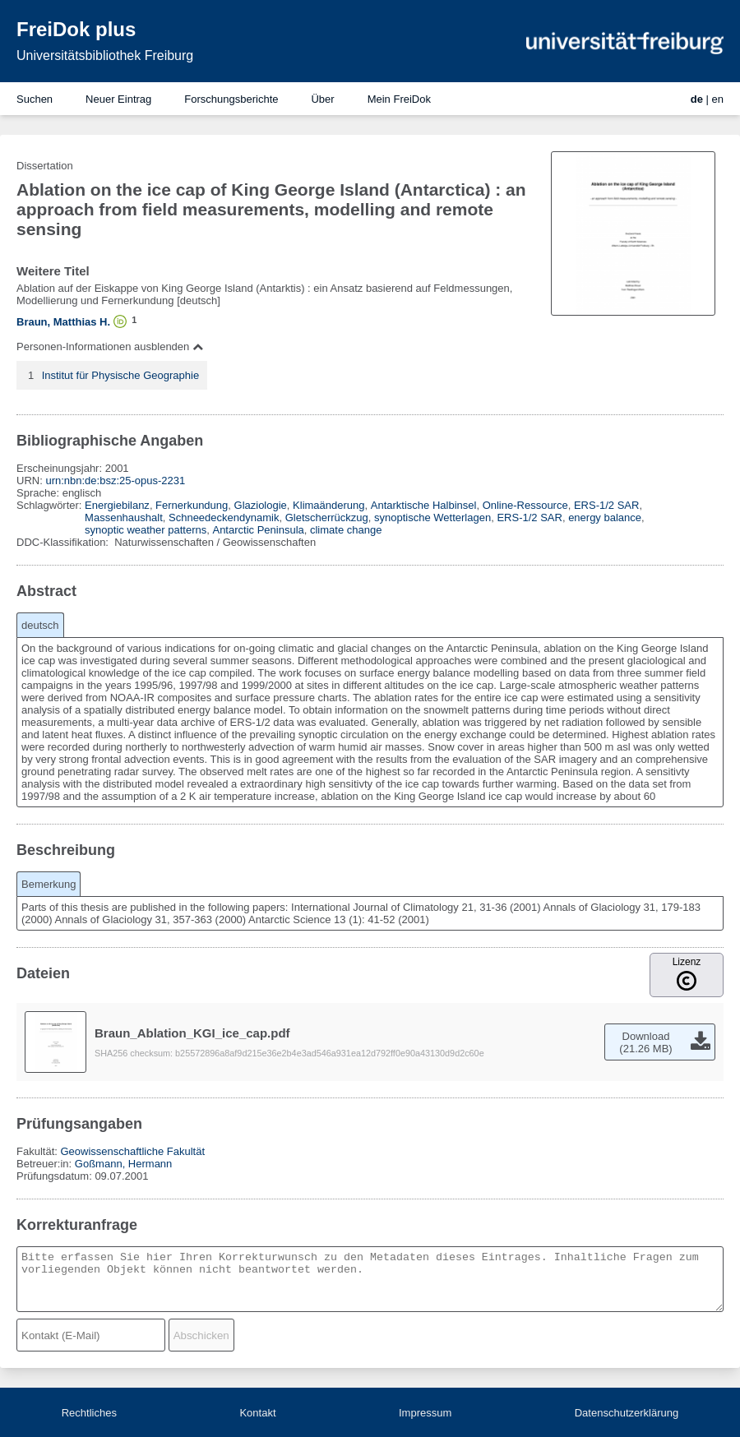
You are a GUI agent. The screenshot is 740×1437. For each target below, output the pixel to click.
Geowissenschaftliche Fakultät (132, 1151)
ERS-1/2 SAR (606, 505)
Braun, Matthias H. (63, 322)
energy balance (604, 517)
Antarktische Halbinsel (424, 505)
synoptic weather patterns (145, 530)
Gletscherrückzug (326, 517)
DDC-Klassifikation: (64, 542)
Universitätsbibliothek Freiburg (104, 55)
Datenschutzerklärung (626, 1413)
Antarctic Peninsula (257, 530)
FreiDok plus (76, 29)
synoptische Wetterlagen (432, 517)
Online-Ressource (525, 505)
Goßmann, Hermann (124, 1163)
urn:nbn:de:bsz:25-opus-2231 (115, 480)
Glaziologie (260, 505)
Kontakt (257, 1413)
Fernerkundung (191, 505)
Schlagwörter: (50, 505)
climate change (346, 530)
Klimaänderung (328, 505)
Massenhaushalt (124, 517)
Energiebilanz (117, 505)
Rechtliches (89, 1413)
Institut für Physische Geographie (121, 375)
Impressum (425, 1413)
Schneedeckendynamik (224, 517)
